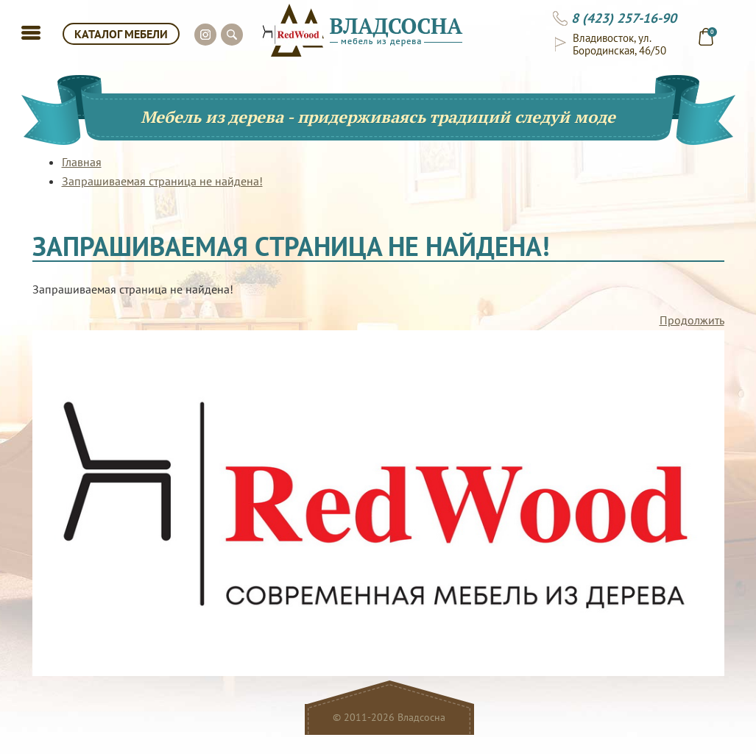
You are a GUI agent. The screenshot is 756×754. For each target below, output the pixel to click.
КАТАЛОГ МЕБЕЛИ (121, 33)
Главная (82, 161)
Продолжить (692, 320)
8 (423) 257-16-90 (623, 18)
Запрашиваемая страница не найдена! (162, 181)
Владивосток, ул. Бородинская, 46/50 (619, 44)
